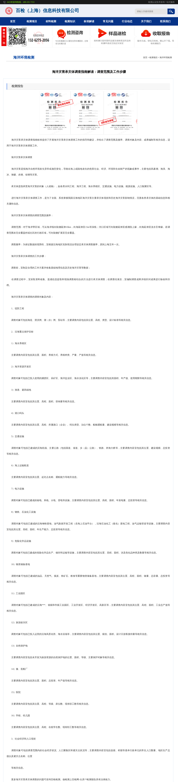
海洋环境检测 (166, 57)
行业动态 (127, 21)
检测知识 (70, 21)
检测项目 (32, 21)
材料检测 (51, 21)
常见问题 (108, 21)
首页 (12, 21)
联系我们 (165, 21)
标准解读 (89, 21)
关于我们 (146, 21)
